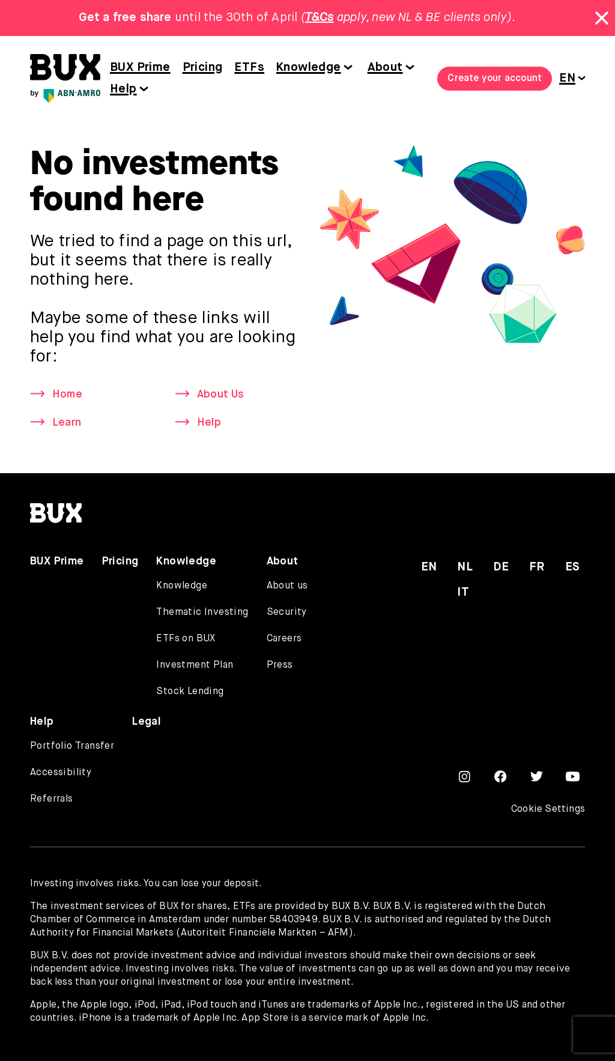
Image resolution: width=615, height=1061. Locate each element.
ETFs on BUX (185, 639)
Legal (146, 721)
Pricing (203, 67)
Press (280, 665)
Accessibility (60, 773)
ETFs (249, 67)
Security (287, 612)
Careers (284, 639)
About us (287, 586)
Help (123, 89)
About (385, 67)
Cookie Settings (548, 809)
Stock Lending (189, 692)
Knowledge (308, 67)
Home (67, 394)
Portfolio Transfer (72, 746)
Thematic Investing (202, 612)
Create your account (494, 78)
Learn (66, 422)
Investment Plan (194, 665)
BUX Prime (140, 67)
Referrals (51, 799)
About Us (220, 394)
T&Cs (319, 17)
